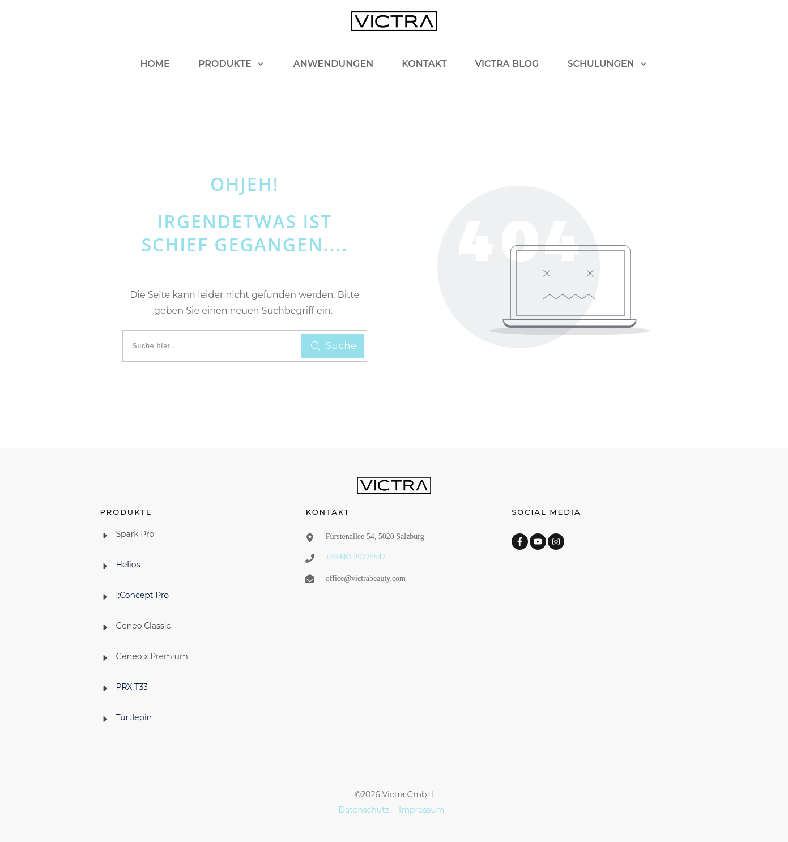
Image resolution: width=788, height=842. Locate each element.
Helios (128, 564)
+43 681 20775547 (356, 557)
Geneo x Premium (152, 656)
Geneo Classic (143, 626)
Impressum (421, 810)
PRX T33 (132, 687)
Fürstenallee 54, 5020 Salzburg (375, 536)
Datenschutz (364, 810)
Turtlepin (134, 717)
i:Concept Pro (142, 595)
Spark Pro (135, 534)
